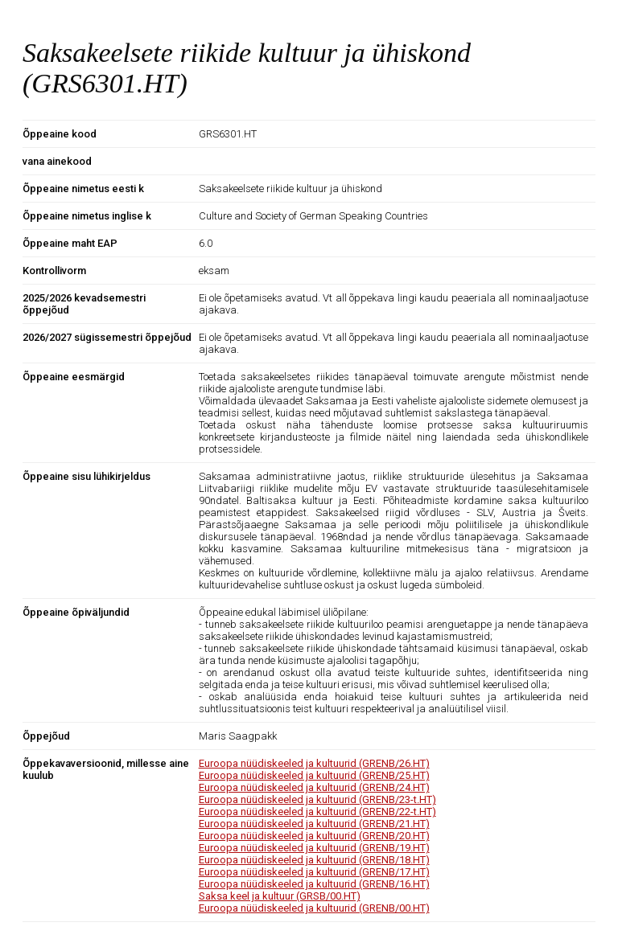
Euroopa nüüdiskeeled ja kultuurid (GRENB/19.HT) (314, 848)
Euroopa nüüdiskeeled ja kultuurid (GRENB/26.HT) (314, 763)
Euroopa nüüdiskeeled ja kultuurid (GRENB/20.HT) (314, 836)
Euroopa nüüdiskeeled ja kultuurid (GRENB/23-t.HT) (317, 799)
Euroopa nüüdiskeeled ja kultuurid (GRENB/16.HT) (314, 884)
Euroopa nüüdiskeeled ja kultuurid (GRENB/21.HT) (314, 824)
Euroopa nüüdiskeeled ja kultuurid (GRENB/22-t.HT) (317, 811)
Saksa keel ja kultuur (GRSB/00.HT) (279, 896)
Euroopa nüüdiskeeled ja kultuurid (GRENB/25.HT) (314, 775)
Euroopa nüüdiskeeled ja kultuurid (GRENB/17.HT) (314, 872)
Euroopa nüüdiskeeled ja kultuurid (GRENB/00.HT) (314, 908)
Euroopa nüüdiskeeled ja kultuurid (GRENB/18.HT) (314, 860)
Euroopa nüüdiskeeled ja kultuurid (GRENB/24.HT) (314, 787)
